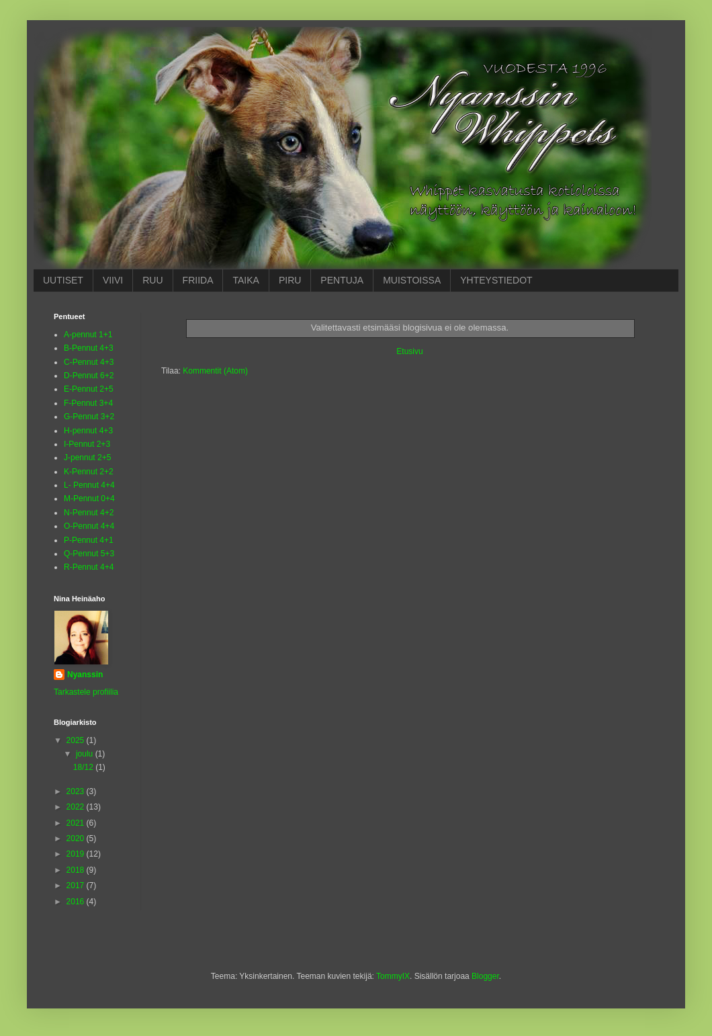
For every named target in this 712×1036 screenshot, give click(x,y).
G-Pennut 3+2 (89, 416)
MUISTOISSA (412, 280)
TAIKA (245, 280)
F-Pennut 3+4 (88, 403)
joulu (85, 754)
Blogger (485, 976)
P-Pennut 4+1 (89, 540)
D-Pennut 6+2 (89, 375)
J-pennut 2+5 (87, 457)
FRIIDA (198, 280)
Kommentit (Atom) (215, 371)
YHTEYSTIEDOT (496, 280)
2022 (76, 807)
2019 (76, 854)
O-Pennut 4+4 (89, 526)
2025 (76, 740)
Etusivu (409, 351)
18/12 (84, 767)
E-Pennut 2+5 (89, 389)
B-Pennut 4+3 (89, 348)
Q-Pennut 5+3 (89, 553)
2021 (76, 823)
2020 (76, 838)
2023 (76, 791)
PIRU (290, 280)
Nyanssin (85, 674)
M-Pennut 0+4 (89, 498)
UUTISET (63, 280)
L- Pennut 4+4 (89, 485)
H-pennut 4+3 (88, 430)
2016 (76, 901)
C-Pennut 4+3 (89, 362)
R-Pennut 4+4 (89, 567)
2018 (76, 870)
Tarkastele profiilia (86, 692)
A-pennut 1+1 (88, 334)
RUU (152, 280)
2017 (76, 885)
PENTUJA (341, 280)
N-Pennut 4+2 (89, 512)
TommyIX (393, 976)
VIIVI (113, 280)
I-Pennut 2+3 (87, 444)
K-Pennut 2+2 (89, 471)
